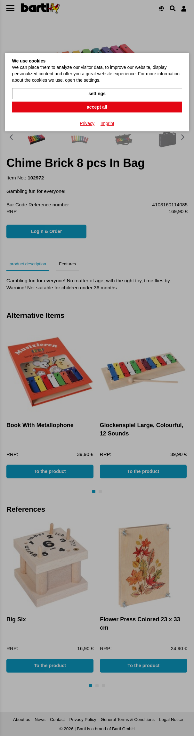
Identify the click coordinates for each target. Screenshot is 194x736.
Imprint (107, 123)
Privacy (87, 123)
